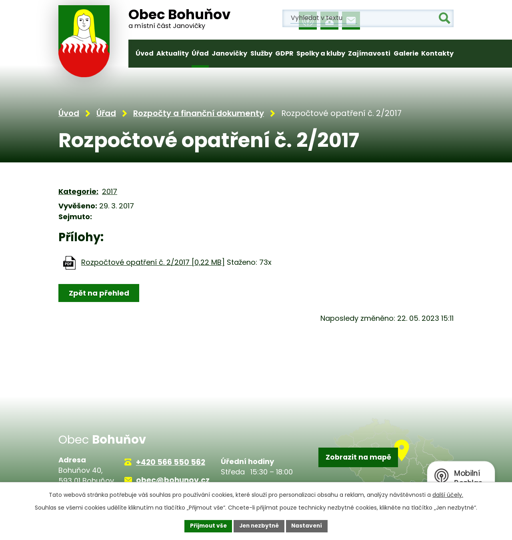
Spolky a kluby (320, 53)
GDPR (284, 53)
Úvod (145, 53)
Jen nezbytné (259, 526)
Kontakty (437, 53)
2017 (109, 193)
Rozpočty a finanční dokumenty (198, 114)
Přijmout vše (206, 526)
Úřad (200, 53)
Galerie (406, 53)
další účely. (447, 494)
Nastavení (309, 526)
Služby (261, 53)
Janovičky (229, 53)
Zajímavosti (369, 53)
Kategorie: (78, 193)
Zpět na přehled (99, 294)
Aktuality (172, 53)
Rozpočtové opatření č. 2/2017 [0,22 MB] (153, 263)
